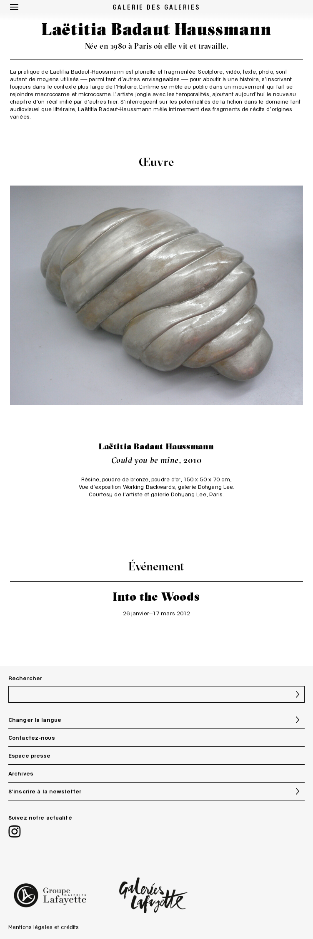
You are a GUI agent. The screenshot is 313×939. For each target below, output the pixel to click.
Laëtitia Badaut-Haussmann (87, 71)
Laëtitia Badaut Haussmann (156, 446)
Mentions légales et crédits (43, 927)
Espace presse (29, 755)
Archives (20, 773)
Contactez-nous (31, 737)
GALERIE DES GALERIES (156, 6)
